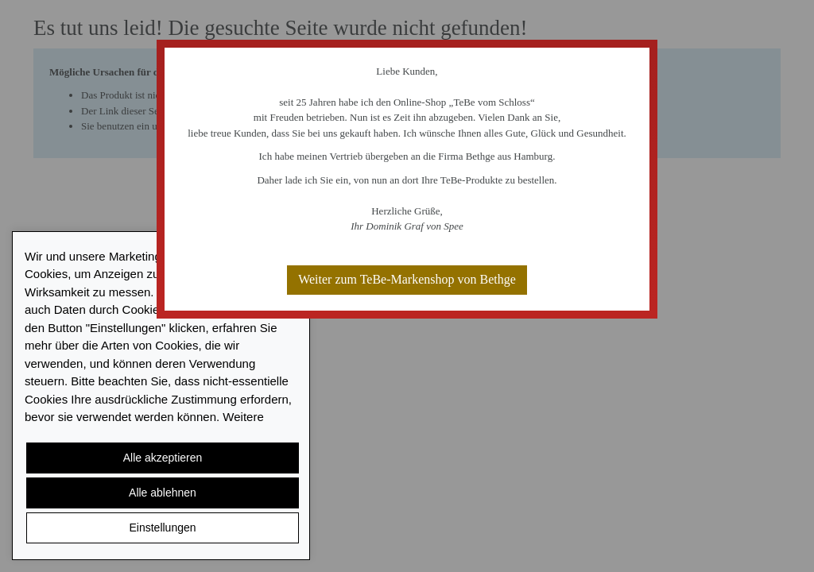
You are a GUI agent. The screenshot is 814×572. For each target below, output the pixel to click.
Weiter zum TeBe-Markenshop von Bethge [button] (407, 279)
